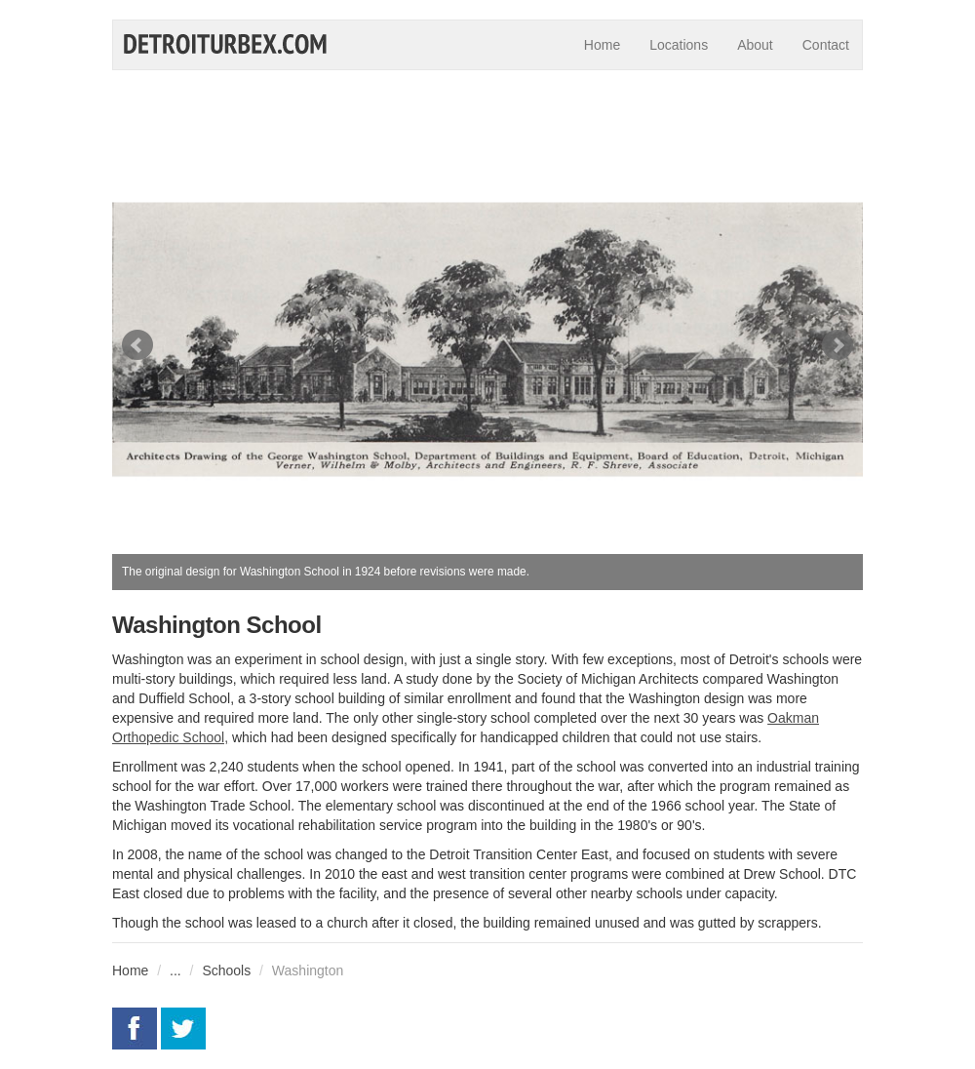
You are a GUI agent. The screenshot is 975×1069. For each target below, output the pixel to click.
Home (602, 45)
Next (837, 345)
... (175, 970)
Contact (825, 45)
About (755, 45)
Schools (226, 970)
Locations (678, 45)
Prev (137, 345)
